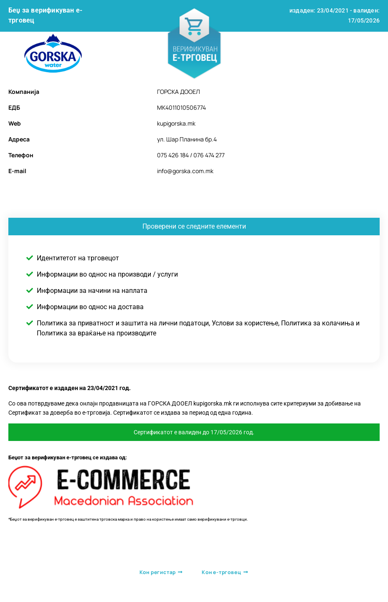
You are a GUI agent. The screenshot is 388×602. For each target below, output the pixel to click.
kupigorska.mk (176, 123)
